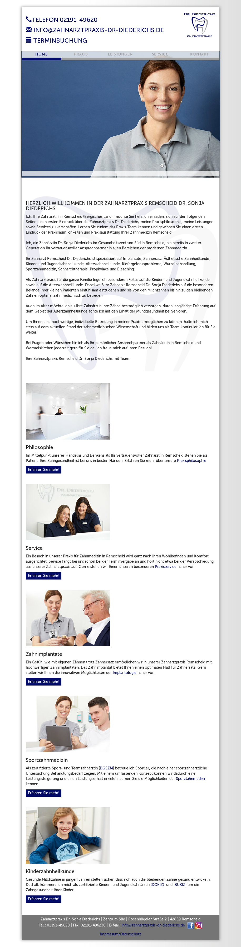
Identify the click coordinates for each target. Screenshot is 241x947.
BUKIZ (180, 885)
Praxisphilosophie (191, 461)
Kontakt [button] (199, 54)
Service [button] (160, 54)
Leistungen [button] (120, 54)
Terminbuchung (56, 40)
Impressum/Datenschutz (120, 934)
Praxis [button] (81, 54)
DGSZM (106, 768)
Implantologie (124, 673)
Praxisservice (165, 567)
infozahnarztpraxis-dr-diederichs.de (153, 925)
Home (41, 54)
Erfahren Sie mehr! (43, 469)
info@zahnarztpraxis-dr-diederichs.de (95, 30)
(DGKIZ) (157, 885)
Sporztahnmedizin (191, 779)
